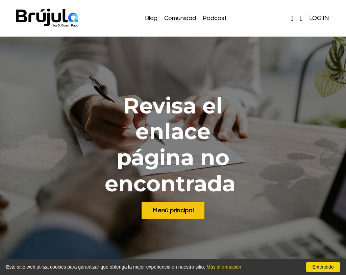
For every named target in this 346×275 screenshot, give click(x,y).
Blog (151, 18)
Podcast (215, 18)
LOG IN (319, 18)
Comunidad (180, 18)
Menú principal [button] (173, 210)
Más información (223, 267)
